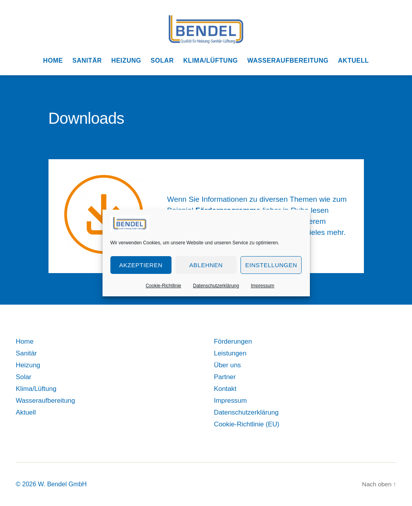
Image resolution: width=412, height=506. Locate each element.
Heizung (126, 60)
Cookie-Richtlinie (163, 285)
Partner (225, 377)
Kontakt (226, 389)
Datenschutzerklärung (216, 285)
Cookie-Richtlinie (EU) (249, 424)
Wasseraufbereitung (287, 60)
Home (53, 60)
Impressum (262, 285)
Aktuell (353, 60)
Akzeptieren (140, 265)
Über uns (228, 365)
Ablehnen (206, 265)
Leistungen (231, 353)
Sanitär (87, 60)
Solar (162, 60)
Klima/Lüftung (210, 60)
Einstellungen (271, 265)
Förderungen (234, 341)
